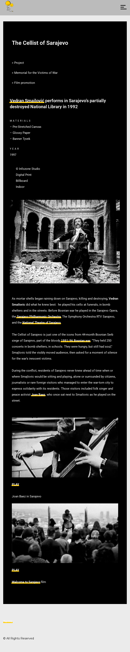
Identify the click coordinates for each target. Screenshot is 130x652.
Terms (7, 621)
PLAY (15, 484)
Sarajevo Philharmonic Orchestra (39, 316)
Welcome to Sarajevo (26, 582)
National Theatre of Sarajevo (41, 322)
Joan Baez (38, 394)
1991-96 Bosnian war (75, 340)
